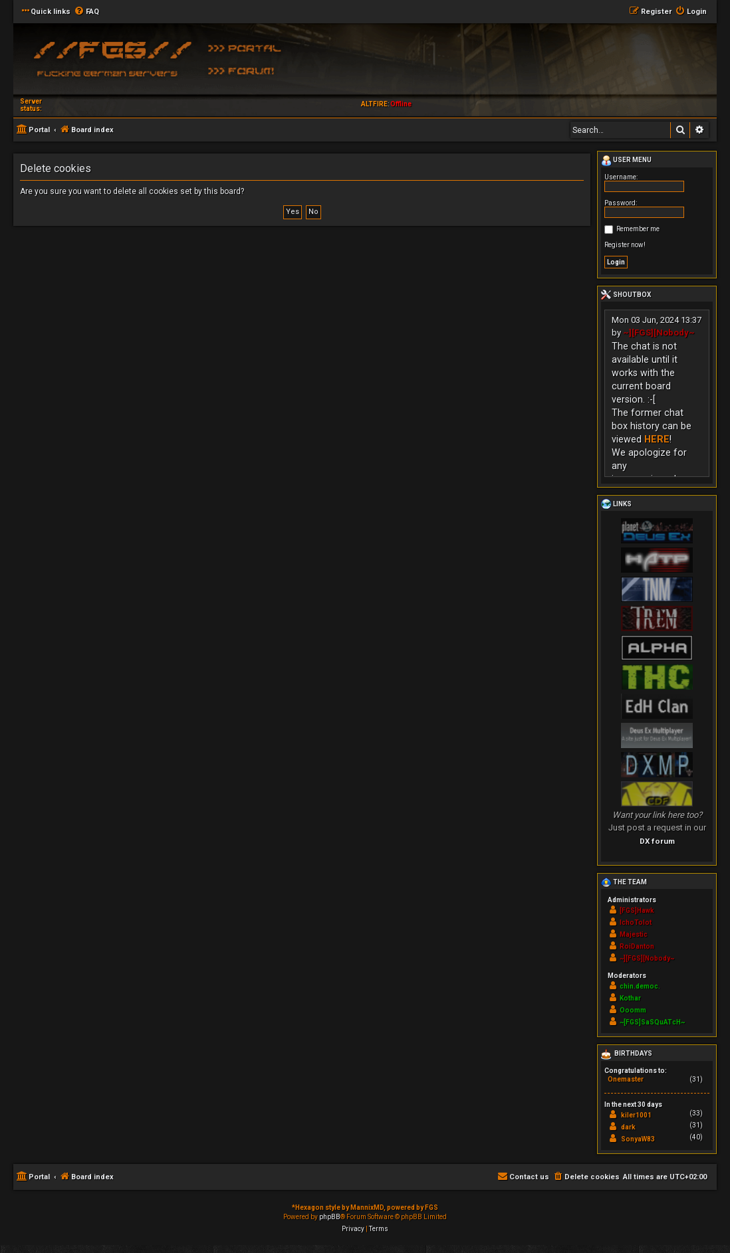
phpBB (329, 1216)
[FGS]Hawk (637, 910)
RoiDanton (637, 946)
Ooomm (633, 1010)
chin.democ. (640, 986)
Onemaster (626, 1079)
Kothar (630, 998)
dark (628, 1127)
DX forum (657, 841)
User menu (626, 160)
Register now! (625, 244)
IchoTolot (636, 922)
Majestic (634, 934)
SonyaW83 (638, 1139)
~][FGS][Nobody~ (659, 332)
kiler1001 (636, 1115)
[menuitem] (86, 12)
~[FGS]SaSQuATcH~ (652, 1022)
